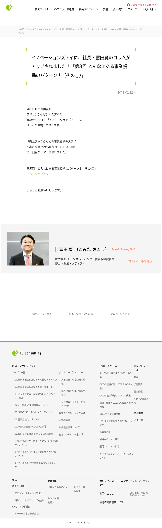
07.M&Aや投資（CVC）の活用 (30, 428)
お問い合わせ (149, 9)
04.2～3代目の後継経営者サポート (32, 406)
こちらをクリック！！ (40, 176)
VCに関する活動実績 (110, 415)
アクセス (132, 9)
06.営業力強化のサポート (27, 421)
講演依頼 (138, 393)
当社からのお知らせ (57, 489)
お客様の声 (64, 422)
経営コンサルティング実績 (72, 414)
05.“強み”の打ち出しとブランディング (33, 414)
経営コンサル (42, 9)
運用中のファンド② (109, 448)
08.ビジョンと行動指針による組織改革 (34, 435)
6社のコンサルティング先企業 (29, 502)
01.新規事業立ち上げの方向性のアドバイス (36, 381)
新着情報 (52, 482)
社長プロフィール (88, 9)
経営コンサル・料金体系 (71, 436)
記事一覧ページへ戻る (81, 315)
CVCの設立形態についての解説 (115, 397)
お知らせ (126, 93)
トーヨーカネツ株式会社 (27, 515)
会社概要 (118, 9)
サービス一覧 (18, 374)
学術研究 (138, 386)
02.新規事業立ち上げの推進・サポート (34, 388)
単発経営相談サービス (70, 429)
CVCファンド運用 (64, 9)
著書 (136, 379)
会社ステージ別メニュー (71, 374)
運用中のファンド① (109, 441)
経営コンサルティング (24, 367)
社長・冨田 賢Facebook (141, 496)
